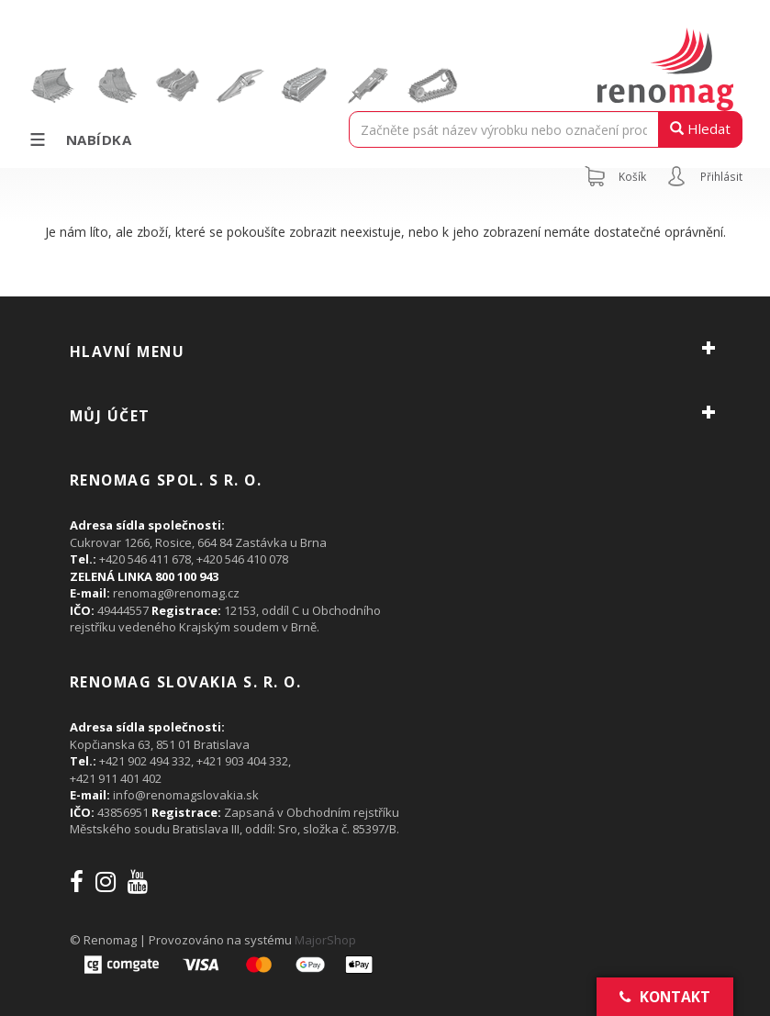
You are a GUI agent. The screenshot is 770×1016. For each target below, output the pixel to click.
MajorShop (325, 940)
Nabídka (79, 139)
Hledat (700, 128)
